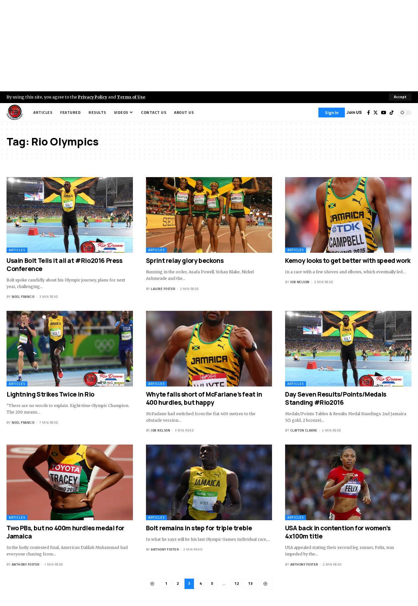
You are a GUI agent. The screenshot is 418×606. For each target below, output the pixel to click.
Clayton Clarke (303, 430)
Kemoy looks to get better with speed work (347, 260)
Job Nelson (300, 282)
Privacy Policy (93, 96)
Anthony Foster (26, 564)
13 (250, 584)
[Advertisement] (209, 45)
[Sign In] (331, 112)
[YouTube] (383, 112)
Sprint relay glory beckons (185, 260)
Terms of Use (133, 96)
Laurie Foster (163, 288)
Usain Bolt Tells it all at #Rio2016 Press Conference (64, 264)
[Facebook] (368, 112)
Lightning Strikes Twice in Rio (50, 394)
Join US (354, 112)
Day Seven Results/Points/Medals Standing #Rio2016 (335, 398)
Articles (17, 250)
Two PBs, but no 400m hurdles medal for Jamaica (65, 532)
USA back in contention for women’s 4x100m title (337, 532)
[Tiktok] (391, 112)
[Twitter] (375, 112)
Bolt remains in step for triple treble (199, 528)
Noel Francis (23, 297)
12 (236, 584)
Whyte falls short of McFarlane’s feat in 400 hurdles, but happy (204, 398)
